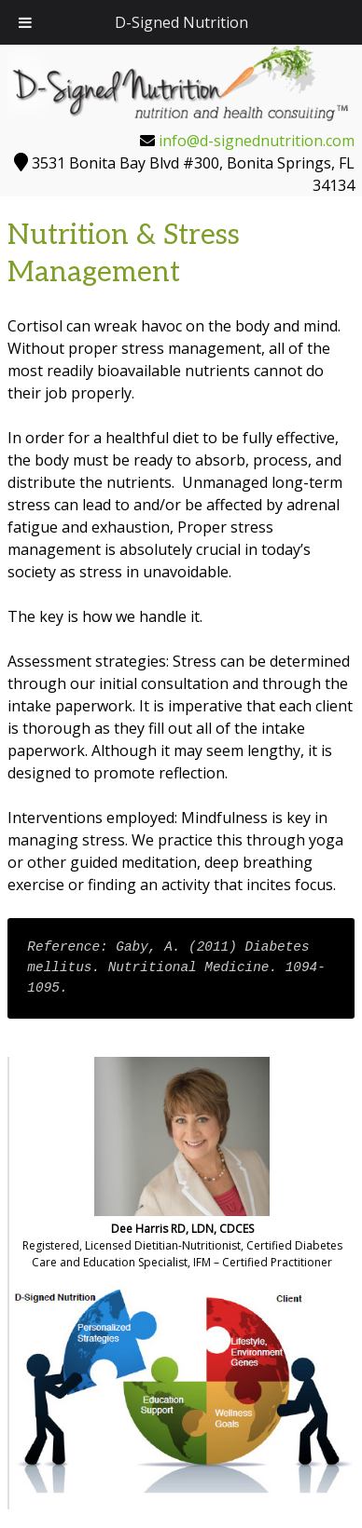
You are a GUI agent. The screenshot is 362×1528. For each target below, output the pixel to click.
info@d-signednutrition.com (257, 140)
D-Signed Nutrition (181, 22)
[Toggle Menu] (25, 22)
